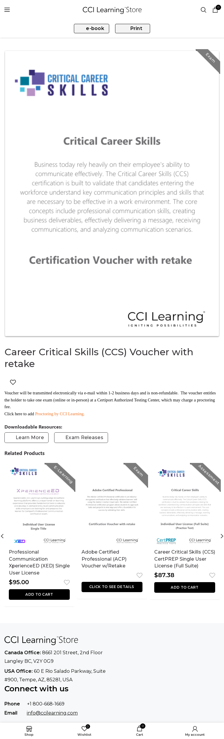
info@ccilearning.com (52, 713)
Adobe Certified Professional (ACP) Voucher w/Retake (104, 559)
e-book (95, 28)
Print (136, 28)
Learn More (30, 437)
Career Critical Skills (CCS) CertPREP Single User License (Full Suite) (184, 559)
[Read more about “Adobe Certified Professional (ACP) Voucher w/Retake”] (112, 587)
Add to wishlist (13, 382)
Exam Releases (84, 437)
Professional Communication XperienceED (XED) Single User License (32, 562)
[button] (39, 594)
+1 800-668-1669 (45, 704)
